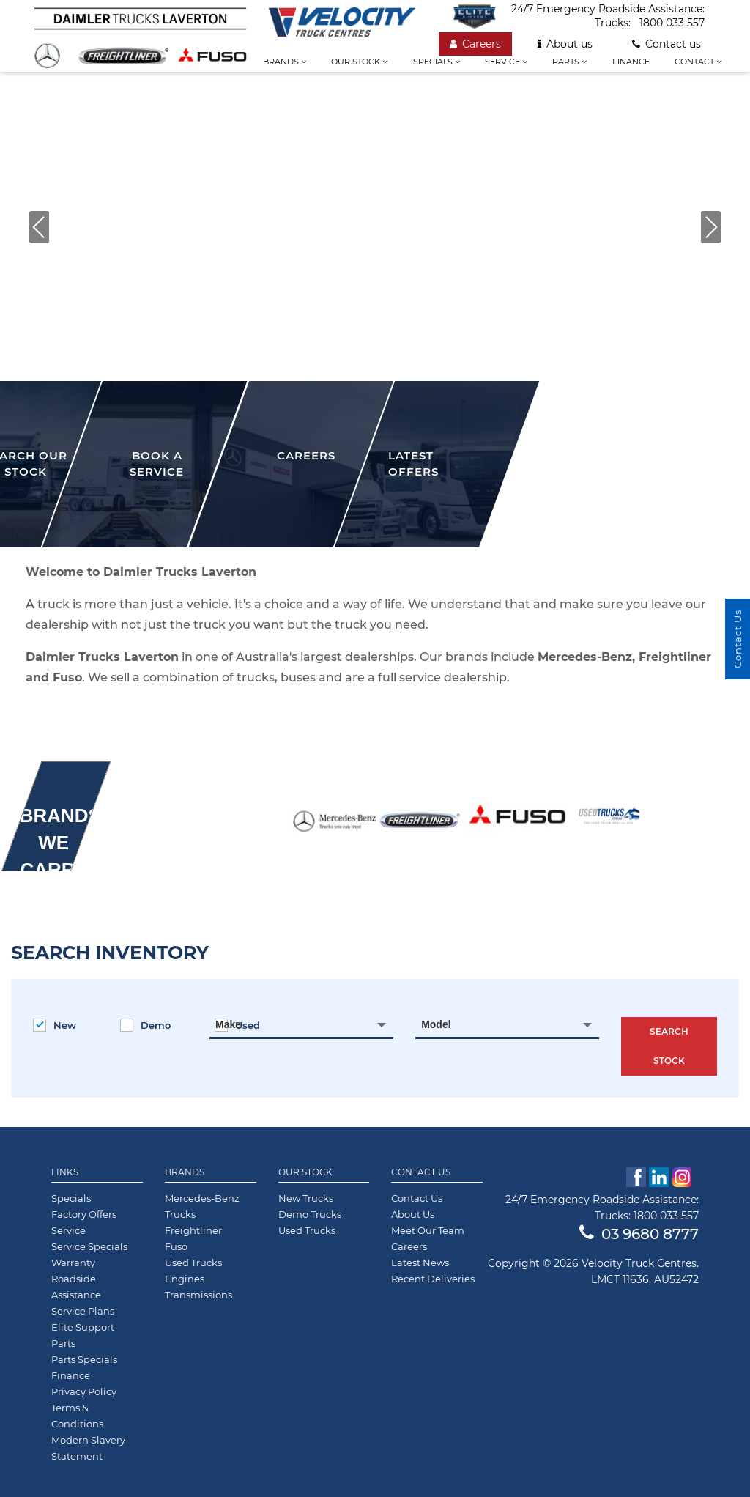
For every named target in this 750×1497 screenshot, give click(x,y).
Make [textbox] (228, 1024)
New (54, 1025)
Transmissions (198, 1295)
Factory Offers (83, 1214)
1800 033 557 (672, 22)
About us (565, 44)
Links (64, 1172)
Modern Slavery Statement (88, 1448)
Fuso (176, 1246)
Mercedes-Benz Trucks (202, 1206)
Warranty (73, 1262)
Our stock (359, 61)
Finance (631, 61)
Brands (284, 61)
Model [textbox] (435, 1024)
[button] (39, 227)
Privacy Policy (83, 1391)
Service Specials (89, 1246)
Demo (145, 1025)
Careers (475, 44)
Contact (698, 61)
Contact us (666, 44)
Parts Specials (84, 1359)
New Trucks (305, 1198)
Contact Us (420, 1172)
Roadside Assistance (76, 1287)
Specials (436, 61)
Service (506, 61)
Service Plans (82, 1311)
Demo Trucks (309, 1214)
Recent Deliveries (433, 1279)
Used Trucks (193, 1262)
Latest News (420, 1262)
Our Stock (305, 1172)
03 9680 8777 (639, 1234)
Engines (184, 1279)
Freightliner (193, 1230)
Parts (569, 61)
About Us (412, 1214)
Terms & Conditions (77, 1416)
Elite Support (82, 1327)
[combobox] (301, 1024)
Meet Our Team (427, 1230)
